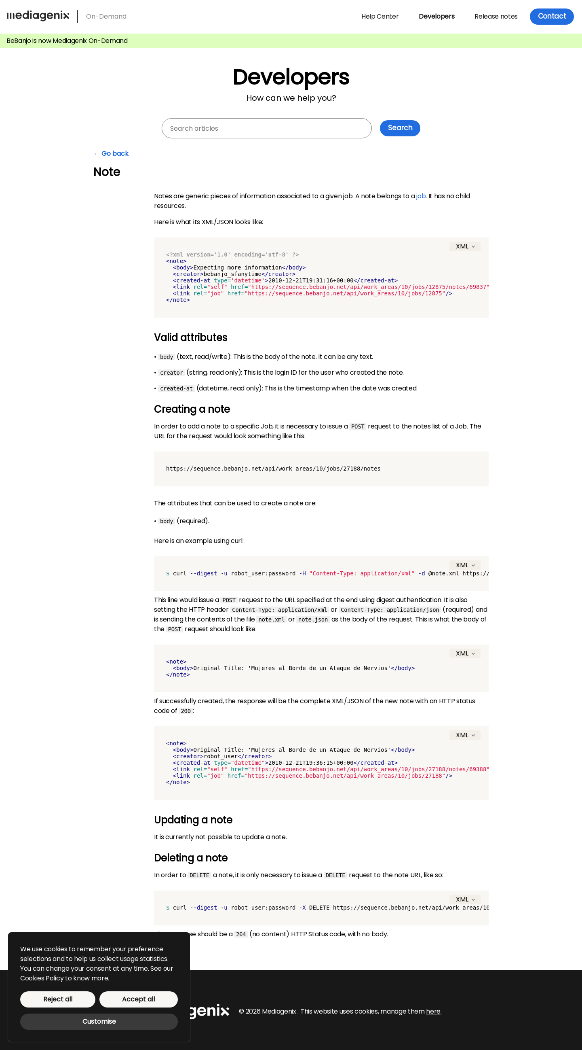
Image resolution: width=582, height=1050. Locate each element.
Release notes (496, 16)
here (433, 1011)
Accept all (138, 999)
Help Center (380, 16)
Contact (552, 16)
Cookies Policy (42, 978)
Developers (436, 16)
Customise (99, 1021)
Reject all (57, 999)
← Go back (111, 154)
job (421, 196)
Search (400, 128)
